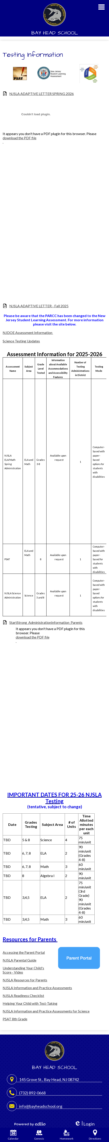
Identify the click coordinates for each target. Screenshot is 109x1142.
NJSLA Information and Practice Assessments (37, 988)
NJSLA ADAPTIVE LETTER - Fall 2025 (38, 306)
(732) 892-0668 (32, 1092)
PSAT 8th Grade (15, 1019)
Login (84, 1124)
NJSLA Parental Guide (19, 960)
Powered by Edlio (29, 1124)
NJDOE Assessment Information (28, 332)
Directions (95, 1135)
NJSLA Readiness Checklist (23, 995)
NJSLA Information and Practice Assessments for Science (46, 1011)
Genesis (39, 1135)
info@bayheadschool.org (40, 1106)
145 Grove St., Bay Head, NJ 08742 (49, 1079)
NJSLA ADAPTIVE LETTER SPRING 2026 (41, 93)
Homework (66, 1135)
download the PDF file (19, 138)
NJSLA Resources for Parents (25, 980)
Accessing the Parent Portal (24, 952)
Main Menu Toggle (101, 7)
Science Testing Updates (21, 341)
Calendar (13, 1135)
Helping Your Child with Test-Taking (30, 1003)
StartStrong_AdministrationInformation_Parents (45, 622)
